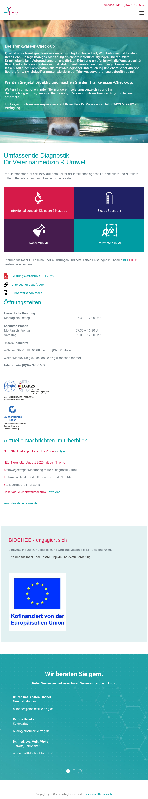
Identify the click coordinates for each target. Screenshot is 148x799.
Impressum (90, 794)
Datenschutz (105, 794)
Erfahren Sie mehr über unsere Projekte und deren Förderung (50, 557)
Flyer (62, 451)
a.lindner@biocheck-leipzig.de (33, 709)
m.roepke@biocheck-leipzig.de (33, 753)
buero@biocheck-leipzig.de (31, 731)
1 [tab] (68, 771)
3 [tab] (80, 771)
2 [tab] (74, 771)
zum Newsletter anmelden (21, 503)
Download (53, 492)
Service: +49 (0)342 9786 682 (124, 5)
